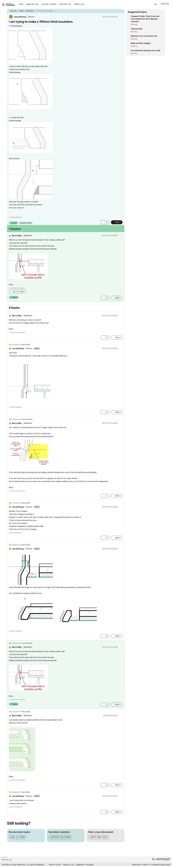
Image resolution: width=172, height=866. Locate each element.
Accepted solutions (60, 837)
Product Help (79, 4)
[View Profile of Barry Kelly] (17, 235)
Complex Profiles (26, 223)
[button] (31, 45)
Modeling (134, 24)
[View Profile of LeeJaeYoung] (20, 17)
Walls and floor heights (141, 43)
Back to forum (18, 837)
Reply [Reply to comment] (118, 298)
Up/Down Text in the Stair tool (144, 36)
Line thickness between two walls (145, 50)
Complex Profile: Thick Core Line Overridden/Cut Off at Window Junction (145, 19)
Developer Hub (65, 4)
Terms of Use (68, 865)
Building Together (49, 4)
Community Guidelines (84, 865)
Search (149, 4)
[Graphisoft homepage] (161, 860)
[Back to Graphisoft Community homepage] (9, 4)
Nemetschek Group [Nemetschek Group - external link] (162, 865)
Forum (21, 4)
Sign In (165, 4)
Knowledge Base (32, 4)
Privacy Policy (55, 865)
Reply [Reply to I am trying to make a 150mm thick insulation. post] (118, 222)
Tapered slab (136, 29)
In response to (20, 344)
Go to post (18, 292)
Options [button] (121, 11)
